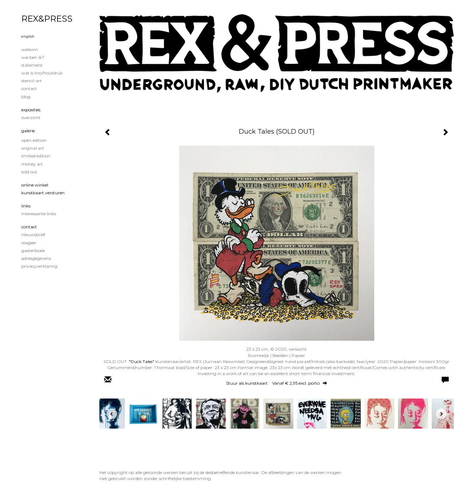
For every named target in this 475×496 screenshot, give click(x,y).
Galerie (28, 130)
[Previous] (111, 413)
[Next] (441, 413)
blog (26, 96)
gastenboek (33, 250)
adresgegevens (36, 258)
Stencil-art (31, 80)
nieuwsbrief (33, 234)
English (27, 36)
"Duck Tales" (141, 361)
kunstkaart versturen (43, 192)
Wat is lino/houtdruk (42, 73)
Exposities (30, 109)
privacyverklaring (39, 266)
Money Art (32, 164)
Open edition (33, 140)
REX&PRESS (46, 18)
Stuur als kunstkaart (276, 383)
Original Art (32, 148)
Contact (29, 88)
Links (26, 205)
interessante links (38, 213)
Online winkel (34, 185)
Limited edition (35, 155)
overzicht (30, 117)
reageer (29, 242)
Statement (32, 65)
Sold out (29, 171)
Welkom (29, 49)
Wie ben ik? (32, 57)
